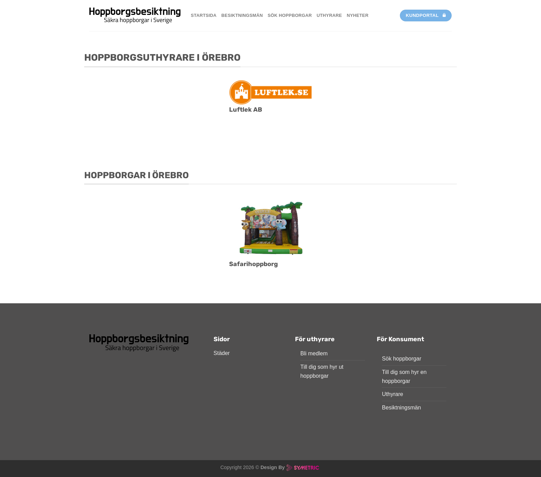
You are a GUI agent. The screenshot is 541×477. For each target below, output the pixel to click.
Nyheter (357, 15)
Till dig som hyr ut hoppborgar (321, 371)
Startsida (204, 15)
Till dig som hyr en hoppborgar (404, 376)
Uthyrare (329, 15)
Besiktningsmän (242, 15)
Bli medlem (313, 353)
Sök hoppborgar (290, 15)
